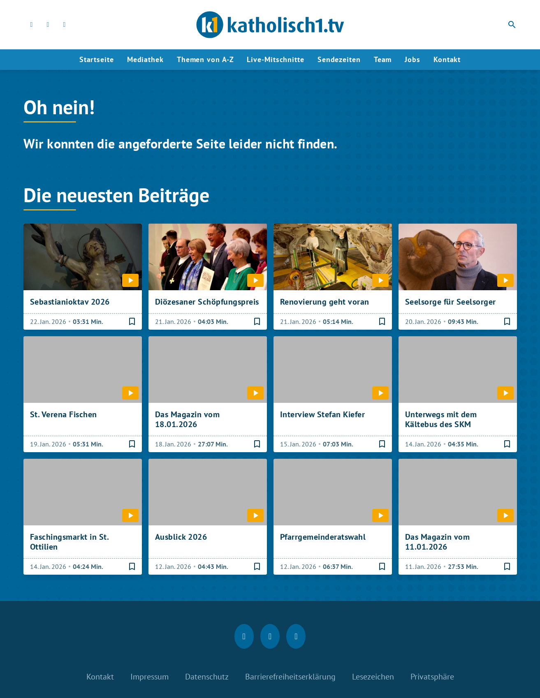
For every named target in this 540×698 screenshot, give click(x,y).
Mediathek (145, 59)
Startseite (96, 59)
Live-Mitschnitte (275, 59)
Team (383, 59)
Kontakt (447, 59)
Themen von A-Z (205, 59)
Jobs (412, 59)
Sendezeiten (339, 59)
